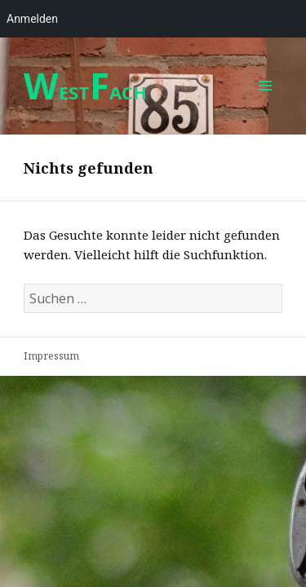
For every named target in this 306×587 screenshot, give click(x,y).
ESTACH (85, 92)
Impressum (51, 356)
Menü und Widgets (265, 102)
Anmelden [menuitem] (32, 18)
